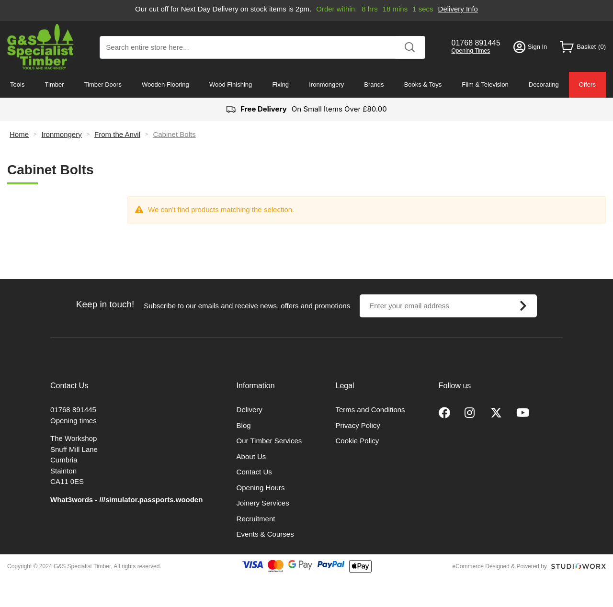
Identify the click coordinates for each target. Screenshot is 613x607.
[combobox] (262, 47)
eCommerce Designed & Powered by (500, 566)
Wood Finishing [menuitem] (230, 84)
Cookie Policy (357, 441)
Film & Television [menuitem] (485, 84)
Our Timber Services (269, 441)
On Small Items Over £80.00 (306, 109)
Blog (244, 425)
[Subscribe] (523, 305)
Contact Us (254, 472)
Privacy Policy (358, 425)
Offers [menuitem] (587, 84)
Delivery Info (458, 9)
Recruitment (256, 519)
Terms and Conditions (370, 409)
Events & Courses (265, 534)
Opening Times (471, 50)
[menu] (306, 85)
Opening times (73, 420)
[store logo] (40, 46)
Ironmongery (61, 134)
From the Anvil (117, 134)
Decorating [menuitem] (544, 84)
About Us (251, 456)
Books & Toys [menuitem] (423, 84)
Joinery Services (263, 503)
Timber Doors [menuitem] (103, 84)
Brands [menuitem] (374, 84)
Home (19, 134)
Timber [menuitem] (54, 84)
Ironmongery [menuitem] (326, 84)
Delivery (249, 409)
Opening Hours (261, 487)
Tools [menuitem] (17, 84)
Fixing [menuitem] (280, 84)
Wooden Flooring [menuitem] (165, 84)
